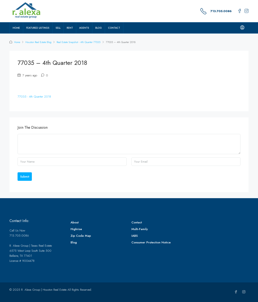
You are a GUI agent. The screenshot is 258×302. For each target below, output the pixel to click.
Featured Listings (37, 28)
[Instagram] (244, 292)
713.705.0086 (221, 11)
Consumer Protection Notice (151, 242)
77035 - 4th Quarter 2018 (34, 96)
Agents (84, 28)
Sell (58, 28)
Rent (70, 28)
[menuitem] (242, 28)
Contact (114, 28)
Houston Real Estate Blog (38, 42)
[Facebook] (236, 292)
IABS (134, 236)
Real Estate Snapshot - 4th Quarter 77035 (79, 42)
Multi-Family (139, 229)
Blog (98, 28)
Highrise (76, 229)
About (75, 222)
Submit (24, 176)
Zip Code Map (81, 236)
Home (16, 28)
